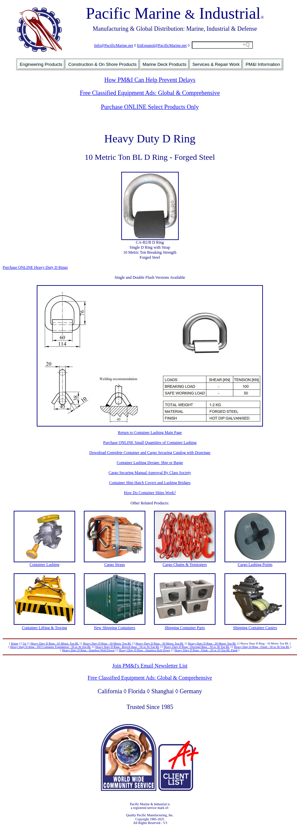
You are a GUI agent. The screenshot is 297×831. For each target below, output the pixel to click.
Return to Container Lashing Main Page (150, 432)
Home (14, 643)
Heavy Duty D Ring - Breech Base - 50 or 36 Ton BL (127, 646)
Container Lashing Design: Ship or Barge (150, 462)
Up (24, 643)
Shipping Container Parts (185, 627)
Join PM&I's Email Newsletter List (149, 666)
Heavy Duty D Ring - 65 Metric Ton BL (54, 643)
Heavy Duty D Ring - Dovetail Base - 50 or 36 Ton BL (197, 646)
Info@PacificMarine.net (113, 45)
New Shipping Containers (114, 627)
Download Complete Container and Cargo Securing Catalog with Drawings (149, 452)
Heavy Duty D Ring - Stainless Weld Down (88, 650)
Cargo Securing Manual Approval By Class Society (150, 472)
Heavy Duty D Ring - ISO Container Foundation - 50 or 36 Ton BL (50, 646)
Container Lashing (44, 564)
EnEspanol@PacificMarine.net (162, 45)
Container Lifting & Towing (44, 627)
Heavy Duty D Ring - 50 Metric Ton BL (107, 643)
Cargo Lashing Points (255, 564)
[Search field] (222, 45)
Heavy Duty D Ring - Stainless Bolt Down (144, 650)
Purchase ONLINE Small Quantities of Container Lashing (149, 442)
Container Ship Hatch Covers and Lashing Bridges (149, 482)
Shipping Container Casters (255, 627)
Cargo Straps (114, 564)
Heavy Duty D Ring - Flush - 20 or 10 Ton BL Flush (206, 650)
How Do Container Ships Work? (150, 492)
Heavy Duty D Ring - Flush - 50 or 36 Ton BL (262, 646)
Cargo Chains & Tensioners (185, 564)
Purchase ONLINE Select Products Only (150, 107)
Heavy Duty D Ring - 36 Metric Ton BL (160, 643)
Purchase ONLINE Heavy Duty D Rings (35, 267)
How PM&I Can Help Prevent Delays (149, 80)
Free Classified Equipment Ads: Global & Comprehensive (150, 93)
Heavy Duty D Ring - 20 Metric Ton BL (212, 643)
